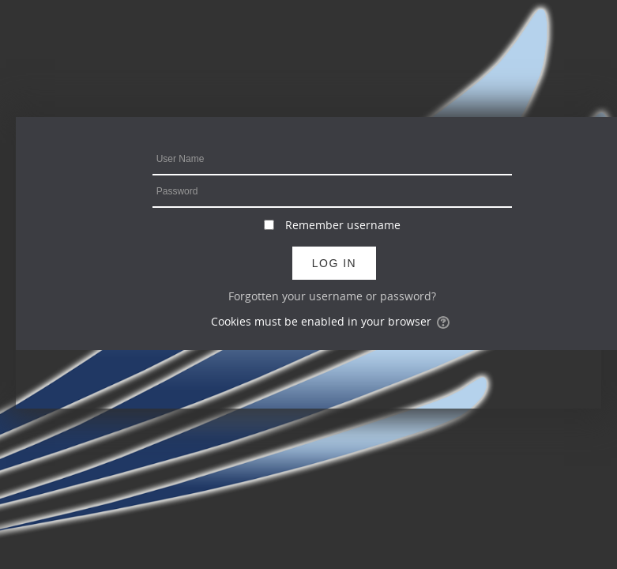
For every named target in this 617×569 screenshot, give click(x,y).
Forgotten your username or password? (332, 295)
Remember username (343, 224)
